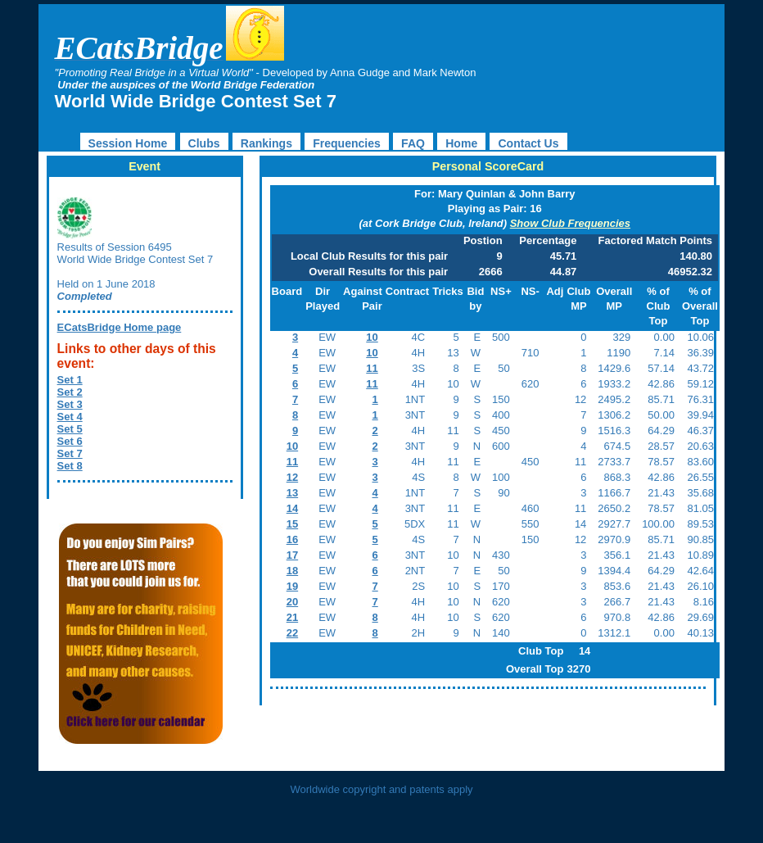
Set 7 (70, 453)
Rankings (266, 143)
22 (292, 633)
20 (292, 602)
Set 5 (70, 429)
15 (292, 524)
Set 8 (70, 466)
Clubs (204, 143)
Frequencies (347, 143)
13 (292, 493)
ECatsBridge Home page (119, 327)
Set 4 (70, 416)
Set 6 (70, 441)
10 (371, 337)
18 (292, 570)
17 (292, 555)
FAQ (413, 143)
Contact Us (528, 143)
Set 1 (70, 380)
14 (292, 508)
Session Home (128, 143)
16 (292, 539)
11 (371, 368)
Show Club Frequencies (570, 223)
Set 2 (70, 392)
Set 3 (70, 404)
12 (292, 477)
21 (292, 617)
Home (461, 143)
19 (292, 586)
